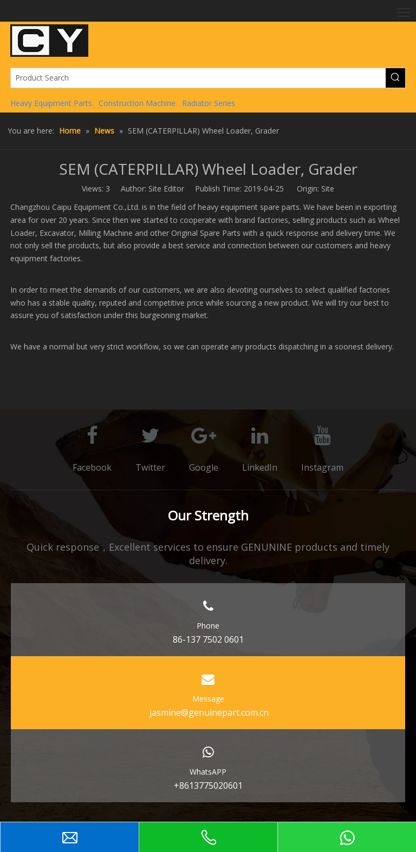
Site (327, 188)
